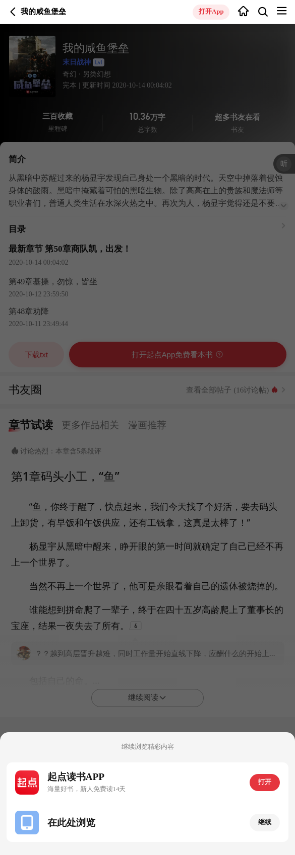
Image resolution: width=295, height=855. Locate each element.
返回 (13, 12)
